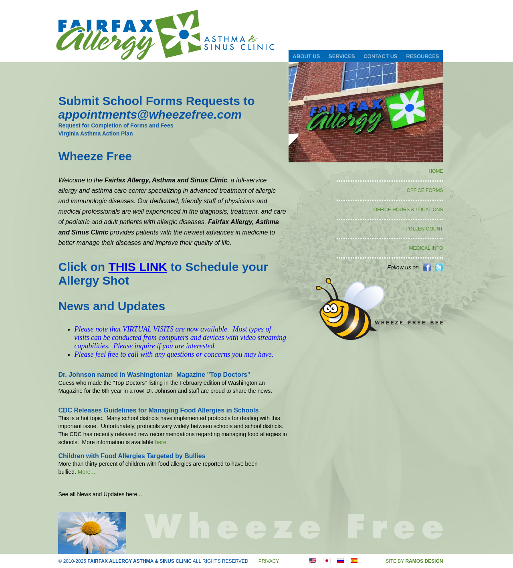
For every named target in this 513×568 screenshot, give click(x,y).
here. (161, 442)
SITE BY (414, 561)
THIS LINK (137, 266)
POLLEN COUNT (424, 229)
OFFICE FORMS (425, 190)
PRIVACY (269, 561)
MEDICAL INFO (426, 248)
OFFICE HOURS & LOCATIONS (408, 209)
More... (86, 472)
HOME (435, 171)
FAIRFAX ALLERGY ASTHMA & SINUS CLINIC (139, 561)
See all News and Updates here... (100, 494)
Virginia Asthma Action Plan (95, 133)
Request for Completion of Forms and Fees (115, 125)
